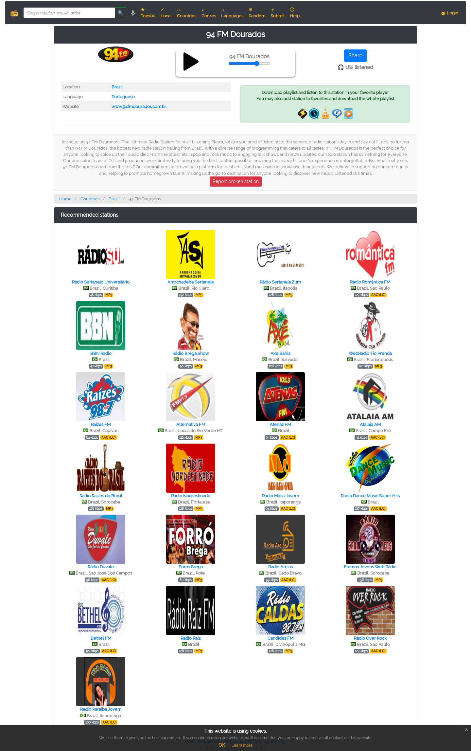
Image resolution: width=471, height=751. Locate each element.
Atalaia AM (370, 424)
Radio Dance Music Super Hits (370, 495)
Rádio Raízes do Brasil (100, 495)
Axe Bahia (280, 353)
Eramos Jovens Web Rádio (370, 566)
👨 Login (449, 12)
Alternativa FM (190, 424)
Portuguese (123, 96)
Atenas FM (280, 424)
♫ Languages (232, 12)
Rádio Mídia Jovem (280, 495)
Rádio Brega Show (190, 353)
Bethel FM (101, 638)
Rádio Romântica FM (370, 282)
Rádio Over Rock (370, 638)
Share (355, 55)
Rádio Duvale (101, 566)
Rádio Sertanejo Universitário (101, 282)
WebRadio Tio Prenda (370, 353)
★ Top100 (148, 12)
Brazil (117, 86)
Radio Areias (280, 566)
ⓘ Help (295, 12)
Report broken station (236, 181)
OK (221, 745)
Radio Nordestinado (190, 495)
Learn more (242, 745)
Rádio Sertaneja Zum (280, 282)
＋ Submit (277, 12)
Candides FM (280, 638)
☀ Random (257, 12)
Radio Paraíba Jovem (100, 709)
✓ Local (166, 12)
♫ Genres (208, 12)
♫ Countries (186, 12)
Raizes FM (101, 424)
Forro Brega (191, 566)
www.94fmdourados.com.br (139, 106)
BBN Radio (101, 353)
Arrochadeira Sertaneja (190, 282)
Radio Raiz (191, 638)
